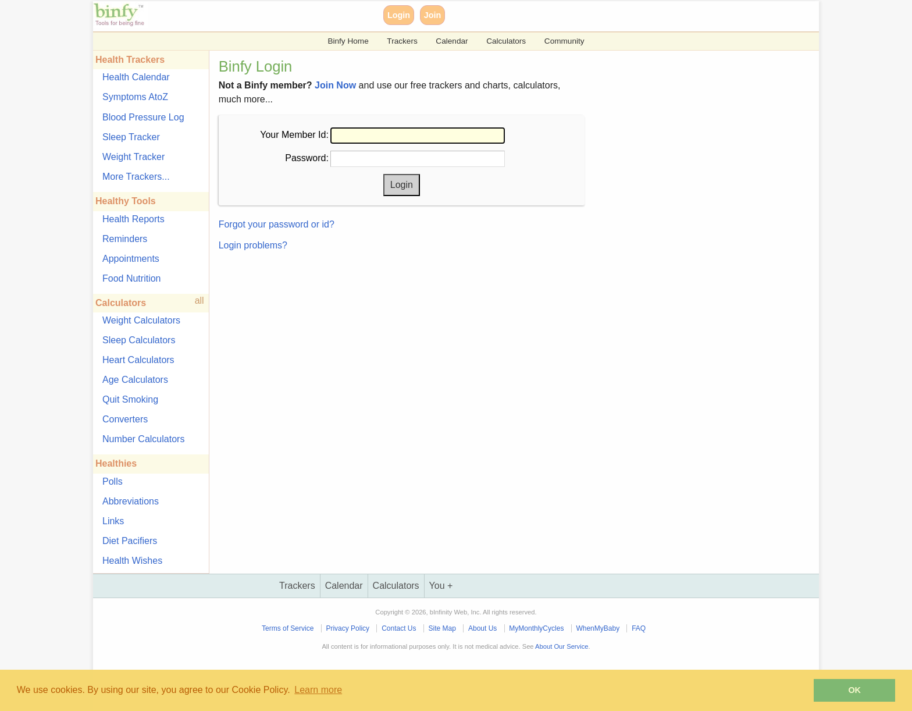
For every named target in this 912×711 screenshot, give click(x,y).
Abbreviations (130, 501)
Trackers (402, 41)
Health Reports (133, 219)
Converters (125, 419)
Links (113, 521)
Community (564, 41)
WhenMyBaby (597, 628)
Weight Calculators (141, 320)
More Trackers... (136, 177)
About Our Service (561, 646)
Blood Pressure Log (143, 117)
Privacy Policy (347, 628)
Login (398, 15)
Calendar (452, 41)
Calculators (506, 41)
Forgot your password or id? (276, 224)
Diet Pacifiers (129, 541)
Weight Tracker (133, 157)
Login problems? (253, 245)
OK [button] (854, 690)
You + (441, 586)
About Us (482, 628)
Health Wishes (132, 561)
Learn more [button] (318, 690)
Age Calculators (135, 380)
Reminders (124, 239)
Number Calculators (143, 439)
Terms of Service (288, 628)
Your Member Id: (294, 135)
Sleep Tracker (131, 137)
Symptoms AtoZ (135, 97)
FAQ (639, 628)
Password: (307, 158)
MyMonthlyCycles (536, 628)
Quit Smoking (130, 399)
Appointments (130, 259)
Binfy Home (347, 41)
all (199, 300)
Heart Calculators (138, 360)
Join (432, 15)
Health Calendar (136, 77)
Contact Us (399, 628)
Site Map (442, 628)
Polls (112, 481)
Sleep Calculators (138, 340)
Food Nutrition (131, 278)
